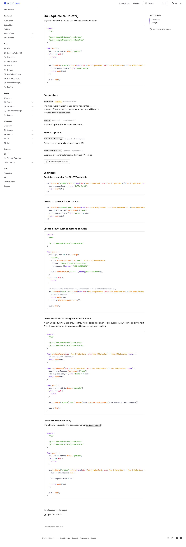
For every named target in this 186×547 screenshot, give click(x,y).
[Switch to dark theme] (180, 3)
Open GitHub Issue (53, 514)
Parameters (156, 19)
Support (75, 538)
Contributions (65, 538)
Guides (136, 3)
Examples (155, 23)
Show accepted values (57, 161)
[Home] (12, 3)
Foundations (124, 3)
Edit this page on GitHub (160, 29)
